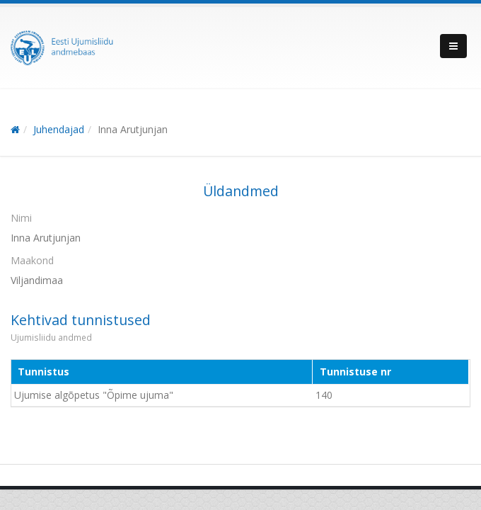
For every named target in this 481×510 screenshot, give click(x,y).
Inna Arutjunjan (133, 129)
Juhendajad (58, 129)
